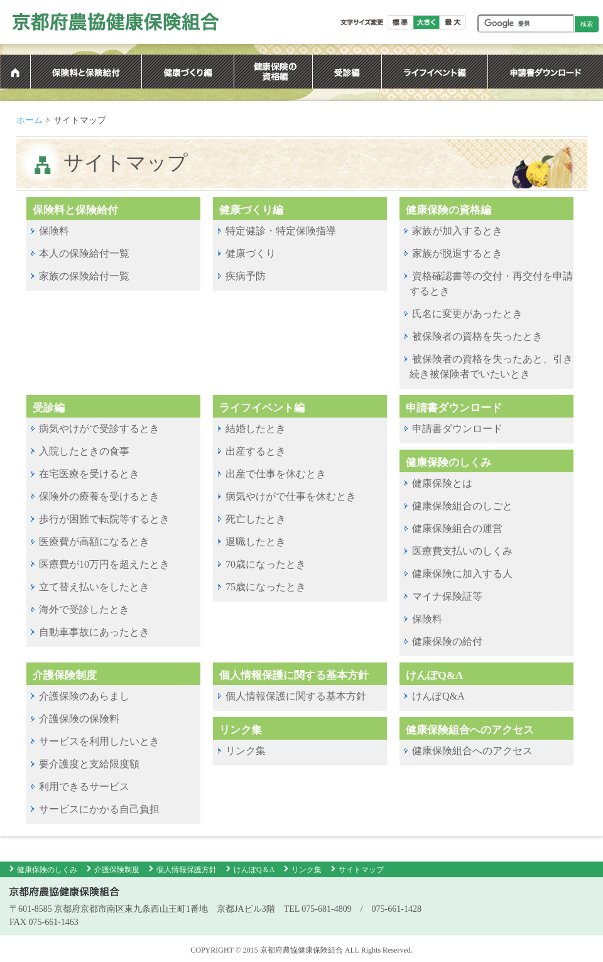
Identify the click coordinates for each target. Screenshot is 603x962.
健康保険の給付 (447, 641)
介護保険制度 (116, 869)
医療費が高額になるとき (94, 541)
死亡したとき (255, 519)
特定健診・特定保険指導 (280, 230)
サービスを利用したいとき (99, 741)
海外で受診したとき (84, 609)
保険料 (54, 230)
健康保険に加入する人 (462, 573)
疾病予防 (245, 276)
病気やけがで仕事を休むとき (290, 496)
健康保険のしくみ (47, 869)
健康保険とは (442, 483)
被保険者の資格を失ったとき (477, 336)
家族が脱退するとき (457, 253)
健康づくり (250, 253)
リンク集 (245, 750)
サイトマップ (361, 869)
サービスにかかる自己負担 (99, 809)
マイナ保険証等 (447, 596)
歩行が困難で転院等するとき (104, 519)
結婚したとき (255, 428)
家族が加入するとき (457, 230)
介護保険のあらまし (84, 696)
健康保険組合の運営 (457, 528)
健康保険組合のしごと (462, 505)
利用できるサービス (84, 786)
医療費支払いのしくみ (462, 551)
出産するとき (255, 451)
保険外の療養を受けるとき (99, 496)
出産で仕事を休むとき (275, 473)
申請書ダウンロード (457, 428)
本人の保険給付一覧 (84, 253)
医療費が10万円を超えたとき (104, 564)
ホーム (29, 120)
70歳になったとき (265, 564)
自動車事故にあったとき (94, 632)
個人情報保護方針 (186, 869)
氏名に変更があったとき (467, 313)
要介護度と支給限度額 (89, 764)
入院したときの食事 (84, 451)
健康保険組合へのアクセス (472, 750)
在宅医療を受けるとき (89, 473)
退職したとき (255, 541)
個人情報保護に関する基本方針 (295, 696)
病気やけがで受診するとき (99, 428)
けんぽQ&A (438, 696)
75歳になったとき (265, 586)
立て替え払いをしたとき (94, 586)
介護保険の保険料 (79, 718)
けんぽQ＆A (254, 869)
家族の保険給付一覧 (84, 276)
